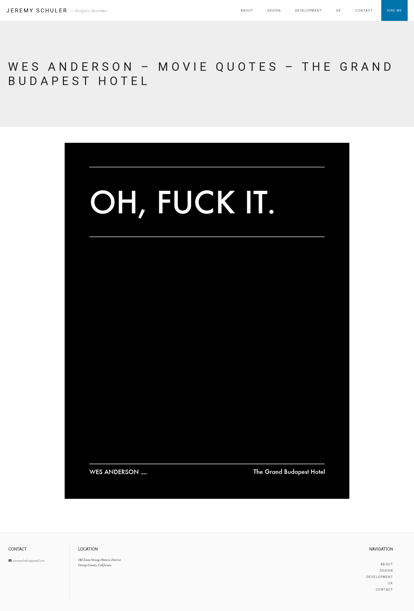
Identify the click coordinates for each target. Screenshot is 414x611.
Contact (364, 10)
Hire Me (394, 10)
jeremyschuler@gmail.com (26, 560)
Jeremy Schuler (37, 10)
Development (308, 10)
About (247, 10)
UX (338, 10)
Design (274, 10)
